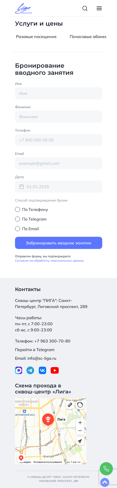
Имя (18, 83)
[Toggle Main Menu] (99, 8)
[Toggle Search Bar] (85, 8)
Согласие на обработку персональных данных (49, 260)
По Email (30, 228)
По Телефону (35, 209)
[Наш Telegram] (30, 369)
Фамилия (23, 107)
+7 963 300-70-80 (52, 341)
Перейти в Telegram (34, 349)
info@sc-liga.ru (41, 358)
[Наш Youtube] (55, 369)
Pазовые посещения (36, 36)
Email (19, 153)
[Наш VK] (42, 369)
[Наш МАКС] (18, 369)
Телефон (22, 130)
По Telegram (34, 219)
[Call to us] (106, 468)
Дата (19, 177)
